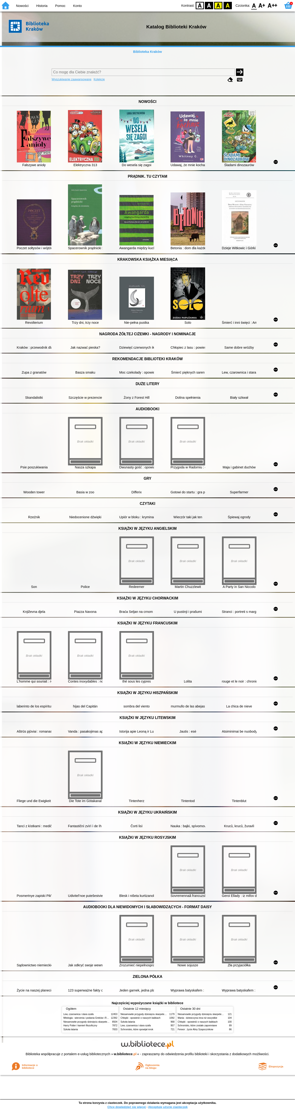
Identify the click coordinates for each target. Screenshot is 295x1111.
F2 (272, 5)
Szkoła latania (70, 1029)
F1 (262, 5)
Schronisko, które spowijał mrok (137, 1029)
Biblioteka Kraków (147, 52)
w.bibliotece (125, 1054)
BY (227, 5)
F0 (254, 5)
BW (209, 5)
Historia (41, 6)
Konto (77, 6)
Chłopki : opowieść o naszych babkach (140, 1018)
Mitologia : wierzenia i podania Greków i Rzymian (88, 1018)
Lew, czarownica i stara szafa (78, 1014)
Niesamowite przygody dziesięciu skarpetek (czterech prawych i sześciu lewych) (104, 1022)
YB (218, 5)
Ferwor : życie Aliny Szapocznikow (195, 1029)
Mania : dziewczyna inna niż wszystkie (197, 1018)
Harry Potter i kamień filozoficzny (80, 1025)
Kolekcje (99, 79)
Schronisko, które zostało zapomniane (197, 1025)
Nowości (22, 6)
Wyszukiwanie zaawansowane (71, 79)
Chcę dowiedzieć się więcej (126, 1107)
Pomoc (60, 6)
